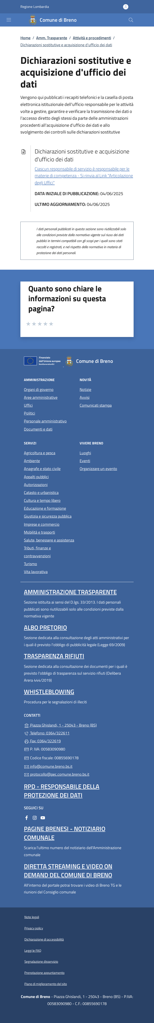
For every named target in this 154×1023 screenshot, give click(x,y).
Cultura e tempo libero (42, 500)
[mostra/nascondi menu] (8, 19)
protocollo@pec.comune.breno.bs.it (56, 774)
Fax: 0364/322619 (42, 741)
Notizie (85, 389)
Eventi (85, 461)
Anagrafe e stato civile (42, 469)
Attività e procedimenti (92, 38)
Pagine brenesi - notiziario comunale (64, 833)
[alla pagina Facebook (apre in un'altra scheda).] (26, 817)
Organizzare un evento (98, 469)
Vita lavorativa (36, 572)
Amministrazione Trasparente (70, 592)
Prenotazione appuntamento (44, 972)
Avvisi (85, 397)
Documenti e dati (38, 429)
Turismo (30, 564)
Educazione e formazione (45, 508)
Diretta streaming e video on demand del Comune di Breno (68, 870)
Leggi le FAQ (32, 950)
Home (25, 38)
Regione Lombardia (34, 6)
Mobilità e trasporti (39, 532)
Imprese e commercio (41, 524)
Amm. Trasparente (51, 38)
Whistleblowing (49, 691)
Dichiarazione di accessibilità (44, 939)
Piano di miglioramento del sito (45, 983)
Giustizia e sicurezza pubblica (48, 516)
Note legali (31, 917)
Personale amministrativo (45, 421)
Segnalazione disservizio (41, 961)
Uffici (28, 405)
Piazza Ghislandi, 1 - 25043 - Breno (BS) (77, 724)
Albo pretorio (45, 627)
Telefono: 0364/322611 (47, 733)
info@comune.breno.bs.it (48, 766)
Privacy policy (33, 928)
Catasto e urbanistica (41, 492)
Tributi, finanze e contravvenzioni (37, 552)
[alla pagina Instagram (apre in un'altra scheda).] (34, 817)
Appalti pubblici (36, 477)
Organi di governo (39, 389)
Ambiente (32, 461)
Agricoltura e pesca (39, 453)
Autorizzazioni (36, 485)
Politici (29, 413)
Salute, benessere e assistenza (49, 540)
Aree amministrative (40, 397)
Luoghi (85, 453)
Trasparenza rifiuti (54, 656)
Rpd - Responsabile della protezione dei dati (61, 791)
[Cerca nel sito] (131, 20)
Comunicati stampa (96, 405)
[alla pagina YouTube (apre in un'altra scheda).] (42, 817)
